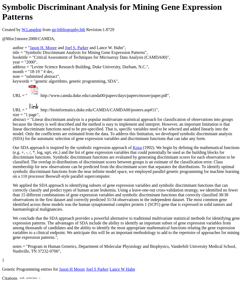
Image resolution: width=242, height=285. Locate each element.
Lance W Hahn (122, 269)
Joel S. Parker (76, 47)
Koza (137, 147)
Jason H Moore (72, 269)
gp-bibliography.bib (68, 29)
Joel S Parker (97, 269)
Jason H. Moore (43, 47)
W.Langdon (31, 29)
